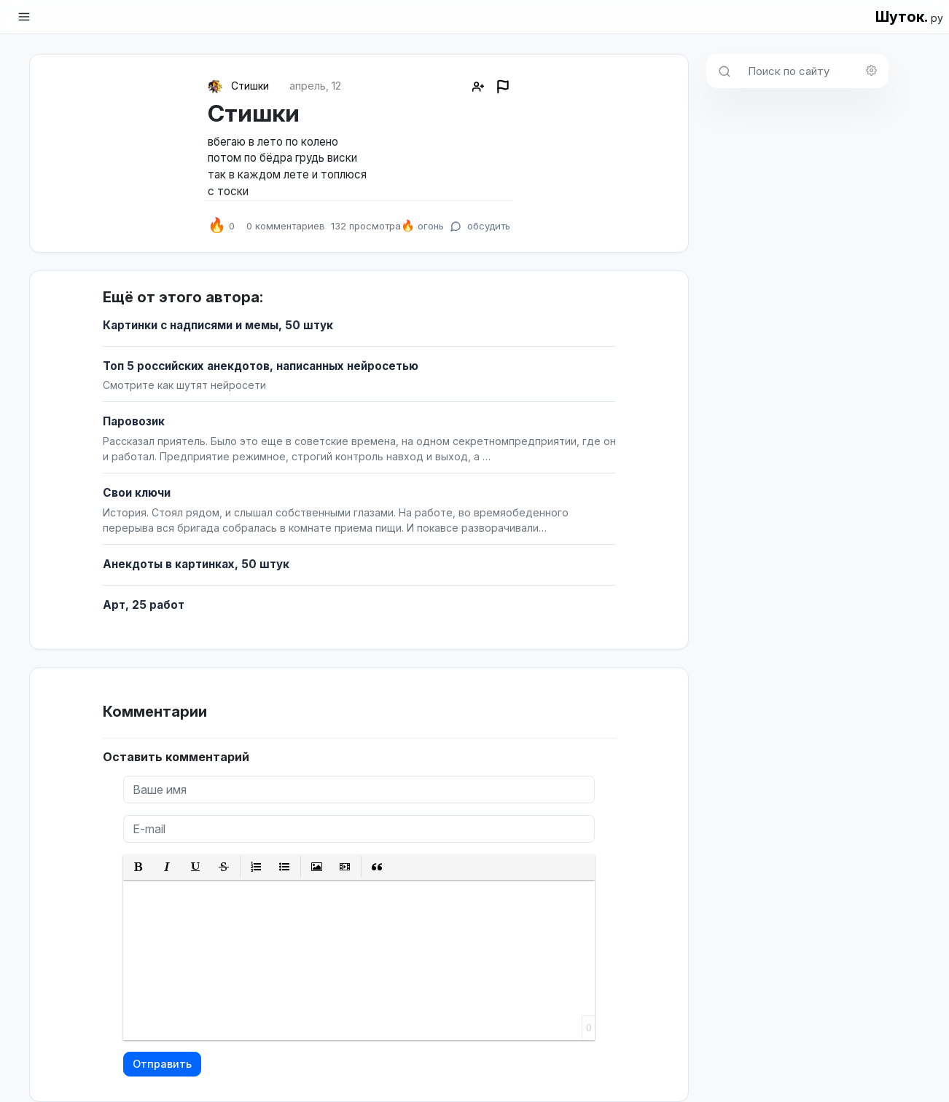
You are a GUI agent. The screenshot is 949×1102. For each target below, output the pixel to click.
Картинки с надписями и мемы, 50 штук (218, 325)
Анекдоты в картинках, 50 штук (196, 564)
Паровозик (134, 421)
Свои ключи (137, 493)
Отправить (162, 1064)
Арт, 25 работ (143, 605)
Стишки (250, 85)
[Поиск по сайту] (814, 71)
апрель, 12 (315, 85)
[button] (139, 867)
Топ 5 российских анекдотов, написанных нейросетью (260, 366)
